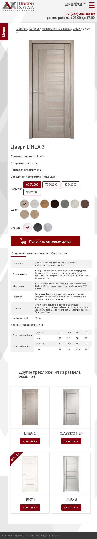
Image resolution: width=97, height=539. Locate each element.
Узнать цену (30, 441)
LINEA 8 (71, 500)
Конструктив (59, 253)
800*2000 (70, 184)
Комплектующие (38, 253)
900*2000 (32, 192)
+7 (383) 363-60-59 (80, 14)
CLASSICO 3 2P (71, 434)
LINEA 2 (30, 434)
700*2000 (51, 184)
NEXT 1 (30, 500)
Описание (18, 253)
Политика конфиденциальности (44, 536)
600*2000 (32, 184)
